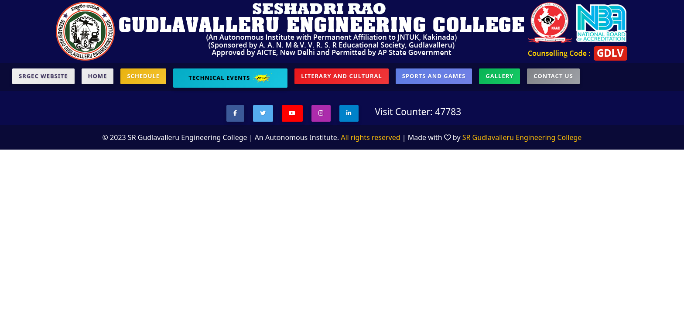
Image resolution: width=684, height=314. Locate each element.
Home (97, 76)
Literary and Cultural (341, 76)
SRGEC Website (43, 76)
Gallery (499, 76)
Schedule (143, 76)
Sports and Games (434, 76)
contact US (553, 76)
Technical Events (230, 78)
